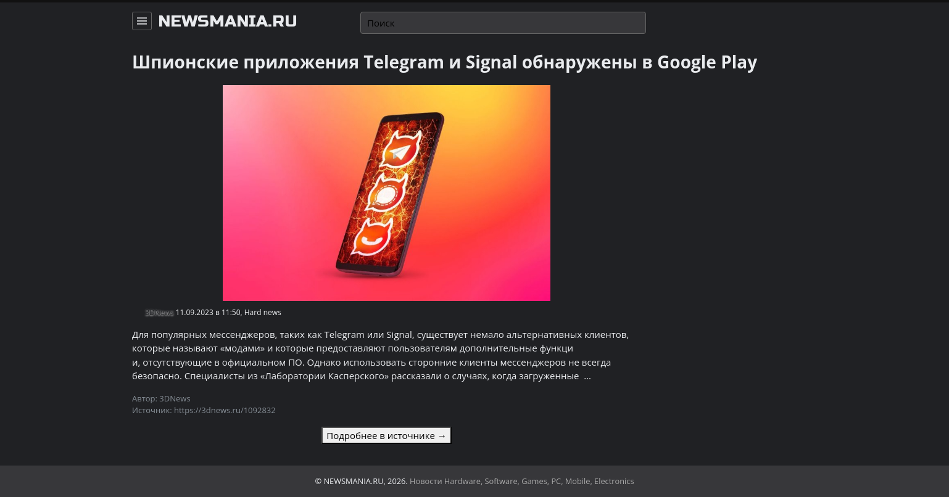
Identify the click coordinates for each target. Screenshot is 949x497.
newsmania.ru (227, 21)
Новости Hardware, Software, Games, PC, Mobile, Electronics (522, 481)
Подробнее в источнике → (386, 435)
